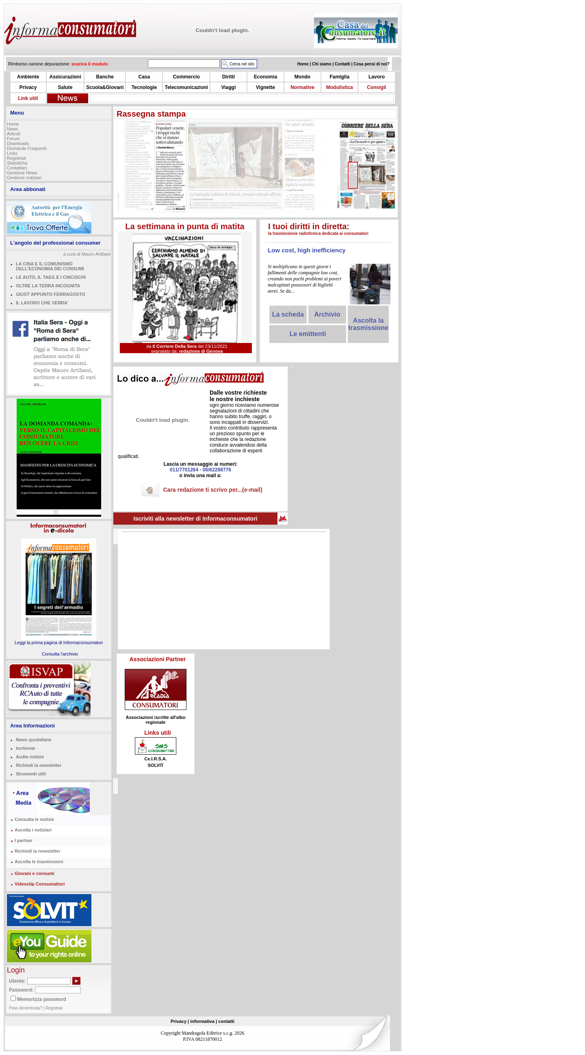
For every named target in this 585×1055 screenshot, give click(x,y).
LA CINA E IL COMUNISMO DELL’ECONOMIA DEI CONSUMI (50, 266)
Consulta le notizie (34, 819)
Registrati (16, 158)
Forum (13, 138)
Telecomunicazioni (186, 87)
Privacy (28, 87)
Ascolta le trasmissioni (39, 861)
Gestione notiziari (24, 177)
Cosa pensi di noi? (371, 64)
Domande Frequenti (26, 148)
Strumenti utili (31, 773)
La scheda (288, 314)
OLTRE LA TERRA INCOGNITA (48, 285)
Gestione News (22, 172)
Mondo (302, 77)
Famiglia (339, 77)
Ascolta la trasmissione (368, 324)
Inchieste (25, 748)
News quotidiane (33, 739)
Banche (105, 77)
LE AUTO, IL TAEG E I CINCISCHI (51, 277)
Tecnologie (144, 87)
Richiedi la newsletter (38, 765)
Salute (65, 87)
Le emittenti (308, 333)
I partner (23, 840)
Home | (304, 64)
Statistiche (17, 163)
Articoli (13, 133)
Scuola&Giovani (105, 87)
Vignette (265, 87)
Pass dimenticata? (25, 1008)
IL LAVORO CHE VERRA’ (42, 302)
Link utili (28, 98)
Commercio (186, 77)
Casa (144, 77)
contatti (226, 1021)
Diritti (228, 77)
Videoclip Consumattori (40, 883)
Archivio (327, 314)
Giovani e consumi (34, 873)
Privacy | (180, 1021)
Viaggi (228, 87)
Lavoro (376, 77)
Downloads (18, 143)
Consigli (376, 87)
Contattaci (17, 167)
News (12, 128)
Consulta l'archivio (60, 653)
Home (13, 124)
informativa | (204, 1021)
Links (12, 153)
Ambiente (28, 77)
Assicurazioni (65, 77)
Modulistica (339, 87)
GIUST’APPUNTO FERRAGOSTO (50, 294)
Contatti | (344, 64)
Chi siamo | (323, 64)
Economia (265, 77)
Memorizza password (41, 999)
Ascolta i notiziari (33, 829)
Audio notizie (30, 756)
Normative (302, 87)
